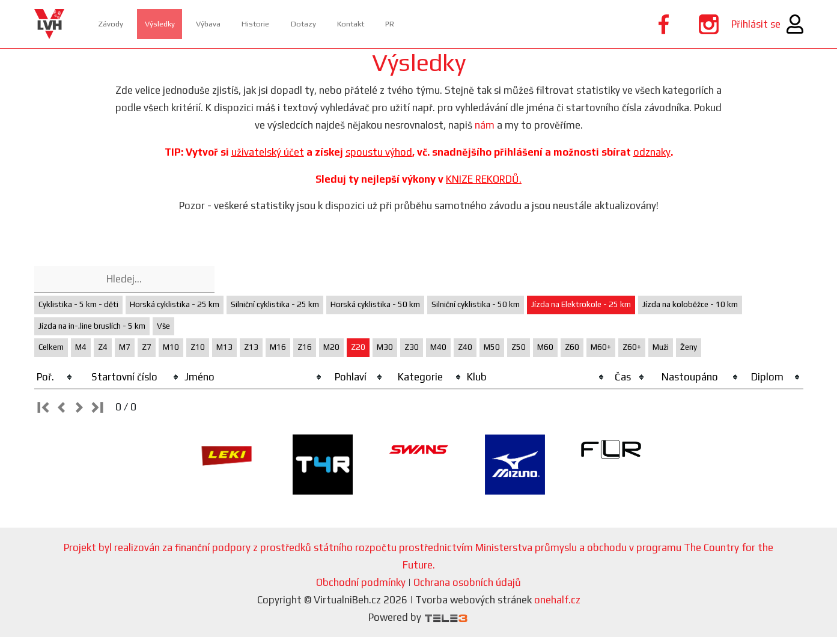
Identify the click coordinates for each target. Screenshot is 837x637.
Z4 (103, 347)
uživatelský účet (267, 152)
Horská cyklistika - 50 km (375, 304)
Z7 (146, 347)
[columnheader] (55, 377)
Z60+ (631, 347)
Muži (661, 347)
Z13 (251, 347)
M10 (171, 347)
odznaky (652, 152)
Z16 (304, 347)
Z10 (197, 347)
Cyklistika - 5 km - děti (78, 304)
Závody (117, 23)
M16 (278, 347)
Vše (163, 326)
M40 (438, 347)
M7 (124, 347)
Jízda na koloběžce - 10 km (690, 304)
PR (478, 23)
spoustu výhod (378, 152)
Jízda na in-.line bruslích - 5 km (91, 326)
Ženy (688, 347)
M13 (224, 347)
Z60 (572, 347)
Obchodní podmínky (361, 582)
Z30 (411, 347)
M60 (545, 347)
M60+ (601, 347)
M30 (385, 347)
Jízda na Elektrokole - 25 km (581, 304)
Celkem (51, 347)
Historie (303, 23)
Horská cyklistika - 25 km (174, 304)
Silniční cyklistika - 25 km (275, 304)
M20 (331, 347)
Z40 (465, 347)
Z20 (358, 347)
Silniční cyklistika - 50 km (475, 304)
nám (485, 125)
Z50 (518, 347)
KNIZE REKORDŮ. (484, 179)
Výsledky (180, 23)
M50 (492, 347)
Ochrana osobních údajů (467, 582)
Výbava (242, 23)
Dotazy (364, 23)
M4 (81, 347)
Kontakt (426, 23)
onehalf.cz (557, 600)
